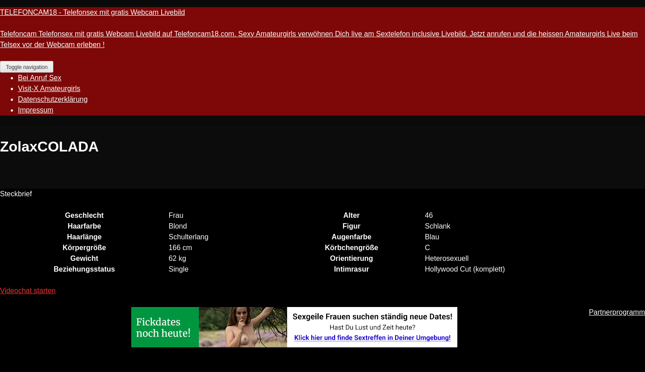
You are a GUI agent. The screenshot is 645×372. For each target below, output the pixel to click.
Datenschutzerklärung (53, 99)
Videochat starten (28, 290)
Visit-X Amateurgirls (49, 88)
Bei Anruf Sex (39, 78)
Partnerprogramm (617, 312)
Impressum (35, 110)
